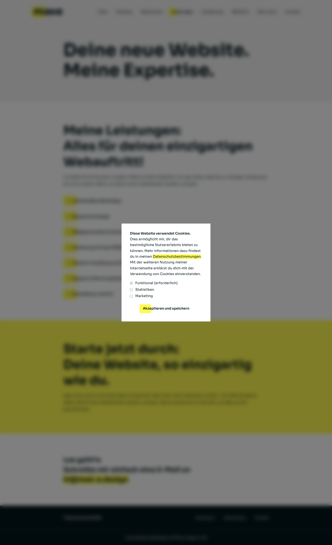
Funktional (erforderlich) (154, 283)
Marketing (141, 296)
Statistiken (142, 290)
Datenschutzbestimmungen (177, 256)
